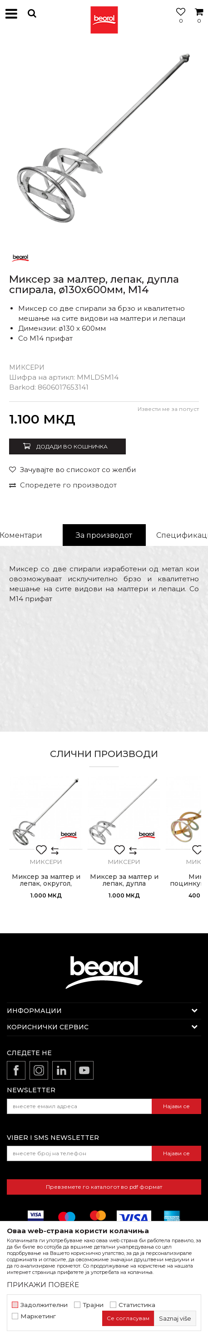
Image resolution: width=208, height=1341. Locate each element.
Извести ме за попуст (168, 408)
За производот (104, 535)
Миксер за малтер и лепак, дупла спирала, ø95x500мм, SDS (124, 887)
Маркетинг (38, 1316)
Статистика (137, 1305)
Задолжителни (44, 1305)
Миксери (27, 367)
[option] (104, 142)
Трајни (93, 1305)
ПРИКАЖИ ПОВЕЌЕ (43, 1284)
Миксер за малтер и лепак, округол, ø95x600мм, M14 (46, 883)
